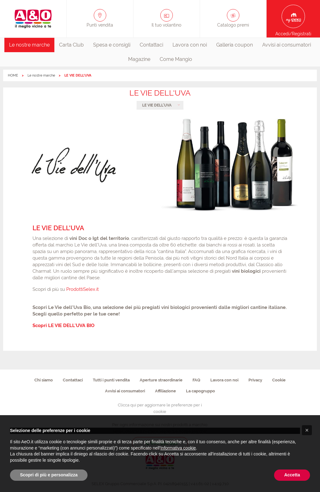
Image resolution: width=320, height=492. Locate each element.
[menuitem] (29, 45)
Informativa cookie (178, 447)
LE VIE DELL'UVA (157, 105)
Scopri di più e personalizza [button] (49, 474)
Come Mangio (176, 59)
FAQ (196, 380)
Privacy (255, 380)
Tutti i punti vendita (111, 380)
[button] (307, 430)
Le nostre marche (29, 45)
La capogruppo (200, 391)
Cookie (279, 380)
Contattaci (151, 45)
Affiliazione (165, 391)
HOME (13, 75)
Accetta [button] (292, 474)
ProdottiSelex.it (82, 289)
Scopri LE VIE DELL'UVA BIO (63, 325)
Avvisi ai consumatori (286, 45)
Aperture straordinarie (161, 380)
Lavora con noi (189, 45)
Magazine (139, 59)
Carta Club (71, 45)
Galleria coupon (234, 45)
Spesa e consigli (111, 45)
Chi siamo (43, 380)
